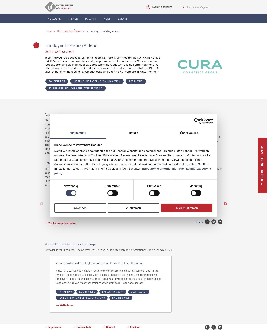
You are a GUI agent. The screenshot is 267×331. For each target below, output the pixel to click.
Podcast (90, 18)
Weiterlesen (67, 305)
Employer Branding (113, 292)
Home (48, 31)
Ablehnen (80, 208)
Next (225, 204)
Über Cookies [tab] (189, 132)
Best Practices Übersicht (71, 31)
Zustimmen (133, 208)
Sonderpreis (57, 81)
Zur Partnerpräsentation (62, 223)
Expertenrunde (121, 298)
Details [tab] (133, 132)
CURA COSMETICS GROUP (59, 51)
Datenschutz (84, 327)
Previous (42, 204)
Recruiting (136, 81)
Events (123, 18)
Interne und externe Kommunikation (97, 81)
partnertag (65, 292)
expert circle (87, 292)
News (107, 18)
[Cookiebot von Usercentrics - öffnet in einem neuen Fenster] (196, 121)
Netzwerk (54, 18)
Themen (73, 18)
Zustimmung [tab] (78, 132)
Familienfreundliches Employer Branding (75, 88)
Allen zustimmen (187, 208)
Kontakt (110, 327)
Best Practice (139, 292)
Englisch (135, 327)
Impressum (55, 327)
